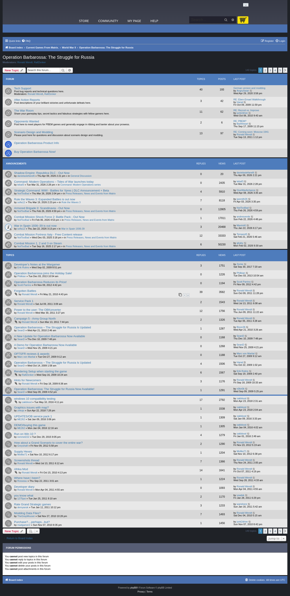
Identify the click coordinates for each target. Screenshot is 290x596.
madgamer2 (23, 525)
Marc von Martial (26, 356)
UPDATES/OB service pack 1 (33, 416)
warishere (242, 504)
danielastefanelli (26, 176)
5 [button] (280, 70)
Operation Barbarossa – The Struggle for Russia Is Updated (52, 327)
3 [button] (270, 70)
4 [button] (275, 70)
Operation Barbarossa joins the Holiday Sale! (43, 273)
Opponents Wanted (26, 121)
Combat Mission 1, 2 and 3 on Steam (38, 243)
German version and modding (249, 88)
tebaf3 (20, 184)
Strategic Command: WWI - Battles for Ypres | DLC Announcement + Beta (61, 190)
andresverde (243, 216)
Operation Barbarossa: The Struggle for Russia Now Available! (54, 389)
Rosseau (22, 481)
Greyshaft (22, 445)
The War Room (24, 110)
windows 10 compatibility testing (34, 398)
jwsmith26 (242, 199)
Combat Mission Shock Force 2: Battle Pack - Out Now (49, 217)
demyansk (22, 507)
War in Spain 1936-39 (73, 228)
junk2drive (242, 113)
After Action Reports (27, 99)
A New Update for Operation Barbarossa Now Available (49, 336)
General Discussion (81, 176)
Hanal (240, 102)
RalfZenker (40, 62)
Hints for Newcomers (27, 380)
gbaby (240, 243)
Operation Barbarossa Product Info (36, 143)
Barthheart (242, 123)
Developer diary (24, 486)
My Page (134, 20)
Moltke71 (22, 454)
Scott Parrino (24, 285)
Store (84, 20)
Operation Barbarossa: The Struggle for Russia (48, 57)
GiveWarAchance (246, 190)
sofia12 (21, 202)
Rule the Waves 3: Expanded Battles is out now (44, 199)
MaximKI (241, 225)
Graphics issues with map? (31, 407)
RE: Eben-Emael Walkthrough (249, 99)
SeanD (21, 330)
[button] (285, 70)
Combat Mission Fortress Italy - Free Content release (48, 234)
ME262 (21, 419)
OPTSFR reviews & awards (32, 353)
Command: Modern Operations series (80, 184)
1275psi (21, 498)
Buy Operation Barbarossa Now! (35, 151)
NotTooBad (23, 193)
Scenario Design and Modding (33, 132)
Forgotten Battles (25, 290)
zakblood (27, 402)
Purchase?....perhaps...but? (32, 522)
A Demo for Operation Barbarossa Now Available (45, 345)
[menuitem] (26, 41)
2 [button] (265, 70)
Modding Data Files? (27, 513)
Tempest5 (242, 234)
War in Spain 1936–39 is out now (35, 225)
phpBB (133, 588)
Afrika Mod (21, 469)
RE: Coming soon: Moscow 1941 (251, 132)
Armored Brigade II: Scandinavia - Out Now (42, 208)
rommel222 (23, 437)
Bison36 (241, 327)
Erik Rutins (23, 267)
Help (154, 20)
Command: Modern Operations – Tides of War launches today (54, 181)
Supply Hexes (23, 451)
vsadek (240, 495)
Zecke (240, 264)
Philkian (21, 276)
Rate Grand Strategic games (32, 504)
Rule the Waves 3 (71, 202)
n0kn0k (240, 388)
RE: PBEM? (239, 121)
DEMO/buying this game (30, 425)
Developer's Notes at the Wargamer (37, 264)
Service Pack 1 (23, 301)
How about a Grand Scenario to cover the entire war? (48, 442)
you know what (23, 495)
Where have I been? (27, 478)
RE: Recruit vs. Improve (246, 110)
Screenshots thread (26, 460)
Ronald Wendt (25, 62)
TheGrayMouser (26, 516)
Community (108, 20)
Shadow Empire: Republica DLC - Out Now (42, 173)
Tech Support (22, 88)
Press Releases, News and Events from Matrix (91, 193)
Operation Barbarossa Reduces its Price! (40, 282)
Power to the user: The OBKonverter (37, 309)
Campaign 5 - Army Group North (35, 318)
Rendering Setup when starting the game (40, 371)
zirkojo (20, 410)
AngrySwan (243, 90)
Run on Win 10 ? (25, 434)
